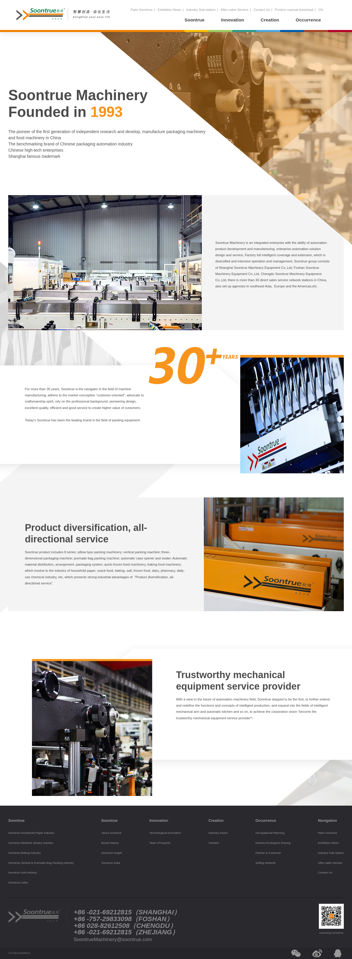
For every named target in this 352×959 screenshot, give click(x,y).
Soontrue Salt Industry (22, 872)
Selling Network (265, 862)
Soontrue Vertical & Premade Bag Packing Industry (41, 862)
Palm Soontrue (142, 9)
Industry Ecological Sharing (273, 842)
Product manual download (294, 9)
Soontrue (194, 19)
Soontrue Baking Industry (24, 852)
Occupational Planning (270, 832)
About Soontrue (111, 832)
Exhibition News (169, 9)
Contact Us (261, 9)
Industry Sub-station (201, 9)
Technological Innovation (165, 832)
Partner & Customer (268, 852)
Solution (214, 842)
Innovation (232, 19)
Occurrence (308, 19)
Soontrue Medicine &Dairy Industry (30, 842)
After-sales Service (234, 9)
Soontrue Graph (111, 852)
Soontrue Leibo (18, 882)
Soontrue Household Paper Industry (31, 832)
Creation (270, 19)
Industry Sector (218, 832)
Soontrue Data (110, 862)
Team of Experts (159, 842)
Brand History (110, 842)
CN (320, 9)
